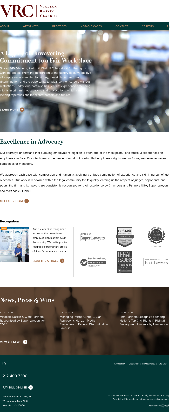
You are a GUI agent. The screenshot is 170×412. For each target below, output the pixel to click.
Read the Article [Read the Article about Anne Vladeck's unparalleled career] (45, 261)
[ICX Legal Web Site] (159, 406)
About (4, 26)
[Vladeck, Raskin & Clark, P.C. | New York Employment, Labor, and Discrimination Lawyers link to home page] (29, 11)
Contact (121, 26)
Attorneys (31, 26)
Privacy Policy (148, 364)
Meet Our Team (11, 201)
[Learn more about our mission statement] (9, 109)
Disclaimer (134, 364)
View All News (10, 342)
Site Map (163, 364)
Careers (148, 26)
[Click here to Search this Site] (168, 26)
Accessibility (119, 364)
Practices (59, 26)
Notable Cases (91, 26)
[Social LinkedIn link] (4, 363)
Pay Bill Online (15, 387)
